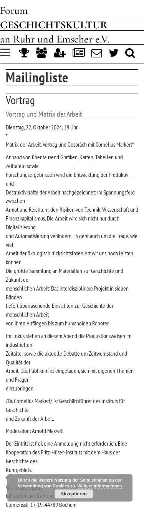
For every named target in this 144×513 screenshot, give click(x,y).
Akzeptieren (74, 494)
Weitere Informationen (100, 486)
